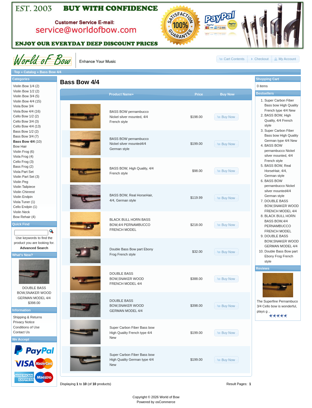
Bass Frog (20, 166)
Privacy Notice (23, 322)
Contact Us (21, 332)
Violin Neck (21, 212)
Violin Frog (21, 151)
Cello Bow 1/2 (23, 116)
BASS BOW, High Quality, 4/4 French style (278, 120)
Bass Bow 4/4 (50, 72)
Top (17, 72)
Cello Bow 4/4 (23, 126)
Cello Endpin (22, 207)
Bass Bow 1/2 (23, 131)
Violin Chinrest (24, 192)
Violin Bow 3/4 (23, 96)
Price (199, 94)
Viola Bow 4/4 (23, 111)
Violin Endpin (23, 197)
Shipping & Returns (27, 317)
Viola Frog (20, 156)
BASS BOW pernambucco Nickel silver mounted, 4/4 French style (129, 116)
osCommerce (165, 402)
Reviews (262, 268)
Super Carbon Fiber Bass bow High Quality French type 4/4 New (132, 332)
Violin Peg (20, 182)
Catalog (30, 72)
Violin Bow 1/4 (23, 86)
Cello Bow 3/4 (23, 121)
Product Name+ (121, 94)
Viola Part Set (23, 172)
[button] (232, 59)
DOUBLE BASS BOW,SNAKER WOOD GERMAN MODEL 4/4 (127, 306)
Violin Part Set (23, 176)
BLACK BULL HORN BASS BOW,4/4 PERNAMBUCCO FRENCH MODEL (130, 224)
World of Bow (169, 397)
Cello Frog (21, 161)
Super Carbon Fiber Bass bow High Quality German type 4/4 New (132, 360)
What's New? (22, 255)
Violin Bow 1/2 (23, 91)
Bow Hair (20, 146)
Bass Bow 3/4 (23, 136)
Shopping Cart (267, 79)
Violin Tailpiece (24, 186)
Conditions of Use (26, 327)
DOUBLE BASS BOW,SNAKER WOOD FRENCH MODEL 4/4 (127, 278)
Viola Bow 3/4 (23, 106)
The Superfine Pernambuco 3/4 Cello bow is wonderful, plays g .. (277, 306)
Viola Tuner (21, 202)
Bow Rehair (21, 217)
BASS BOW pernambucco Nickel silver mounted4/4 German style (129, 144)
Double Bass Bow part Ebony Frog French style (281, 256)
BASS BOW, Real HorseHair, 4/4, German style (277, 170)
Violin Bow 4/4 (23, 101)
